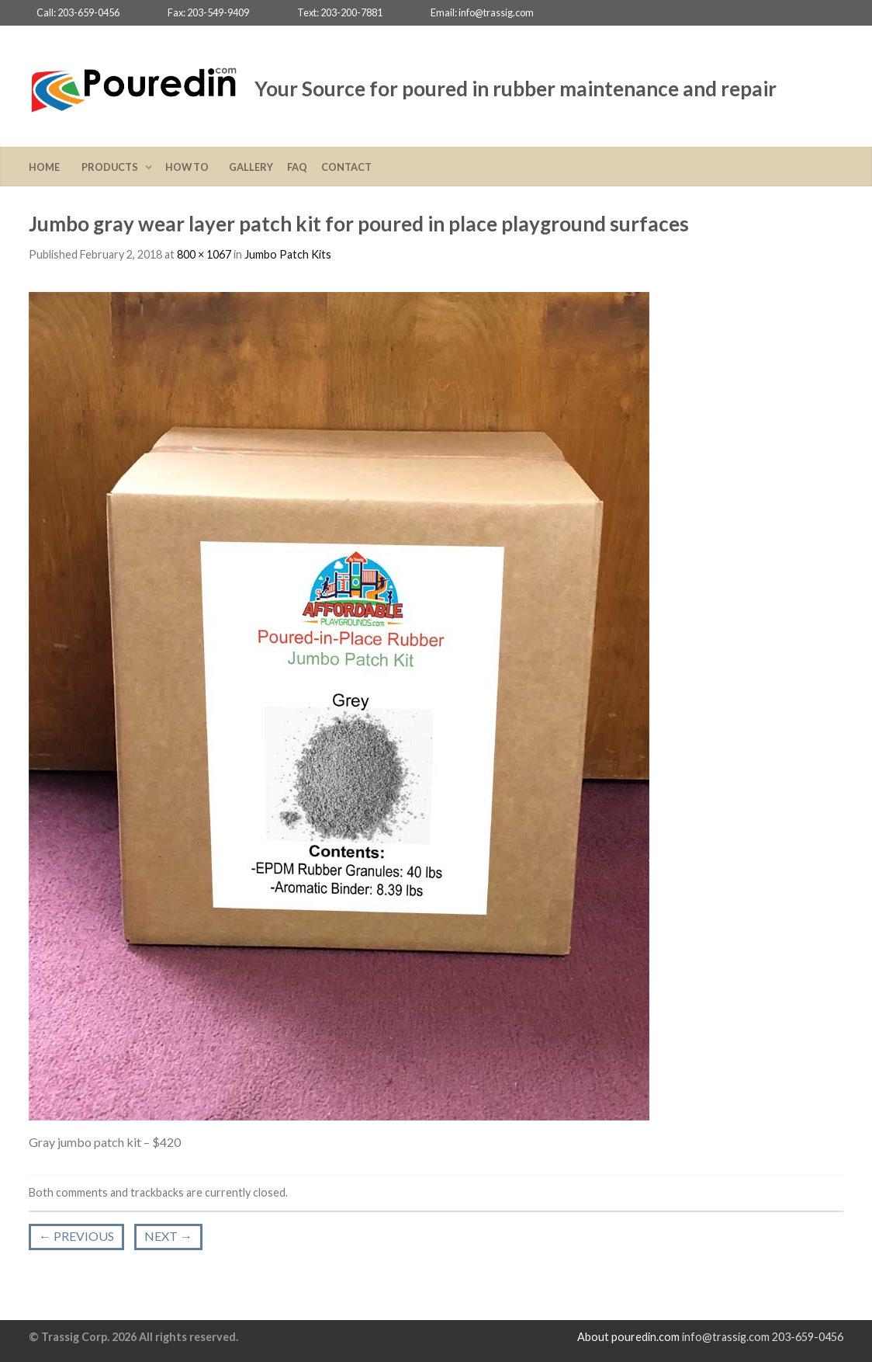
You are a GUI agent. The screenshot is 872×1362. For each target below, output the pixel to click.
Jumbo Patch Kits (287, 254)
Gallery (251, 167)
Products (111, 167)
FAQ (297, 167)
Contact (346, 167)
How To (190, 167)
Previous (76, 1235)
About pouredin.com (628, 1336)
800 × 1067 (204, 254)
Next (168, 1235)
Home (48, 167)
